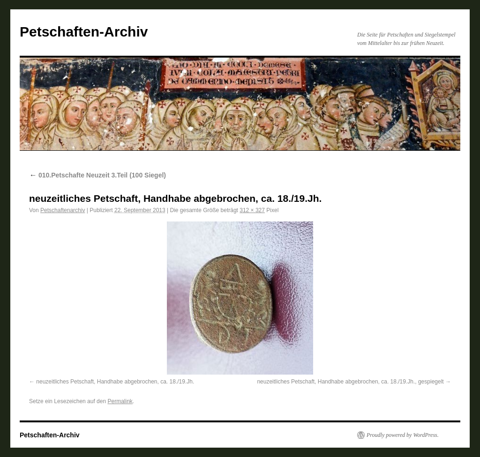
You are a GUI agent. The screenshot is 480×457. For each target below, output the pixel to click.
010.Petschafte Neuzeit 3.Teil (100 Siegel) (97, 175)
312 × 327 (252, 210)
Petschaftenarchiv (62, 210)
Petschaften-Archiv (84, 31)
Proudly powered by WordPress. (403, 435)
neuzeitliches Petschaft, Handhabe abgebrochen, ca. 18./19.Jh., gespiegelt (350, 381)
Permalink (119, 401)
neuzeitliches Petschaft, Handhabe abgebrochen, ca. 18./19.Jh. (115, 381)
